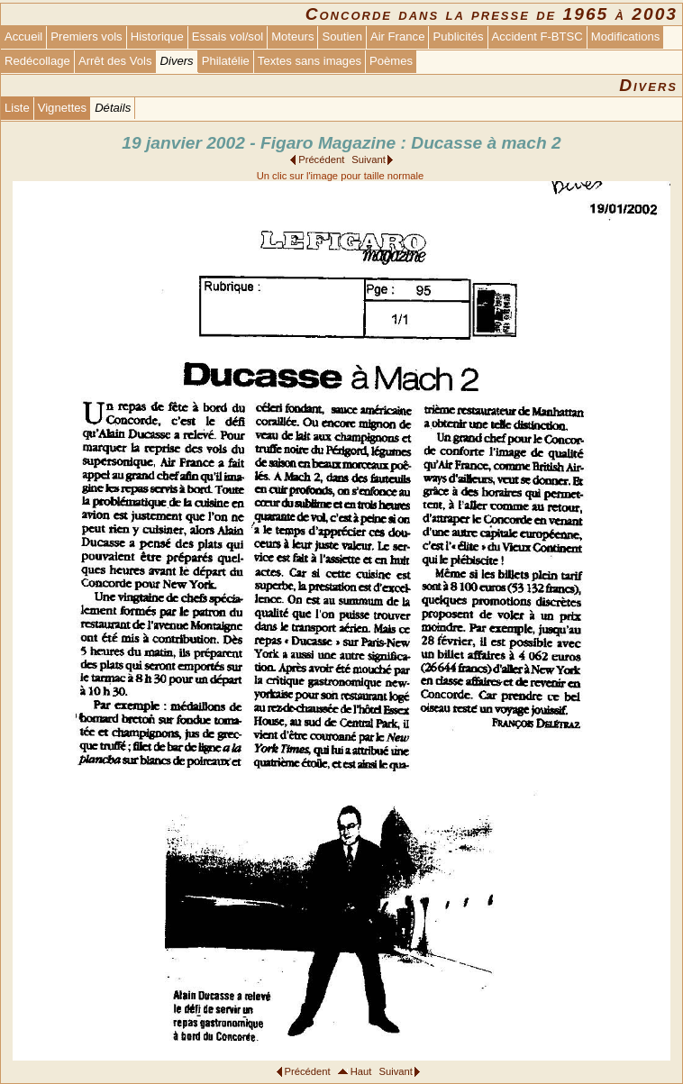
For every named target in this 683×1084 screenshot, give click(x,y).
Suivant (368, 159)
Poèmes (391, 61)
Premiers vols (86, 36)
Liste (17, 107)
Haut (361, 1071)
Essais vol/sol (227, 36)
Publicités (458, 36)
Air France (397, 36)
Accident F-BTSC (537, 36)
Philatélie (226, 61)
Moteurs (292, 36)
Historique (157, 36)
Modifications (625, 36)
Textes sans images (309, 61)
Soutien (341, 36)
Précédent (321, 159)
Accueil (23, 36)
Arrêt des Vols (115, 61)
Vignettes (62, 107)
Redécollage (37, 61)
